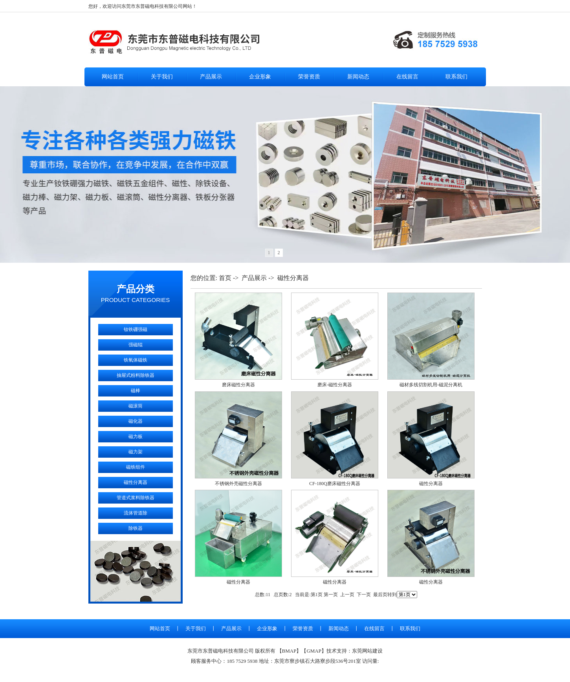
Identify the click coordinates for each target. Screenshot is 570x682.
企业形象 (260, 77)
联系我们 (456, 77)
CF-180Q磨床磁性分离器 (334, 483)
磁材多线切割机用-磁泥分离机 (431, 384)
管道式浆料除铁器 (135, 497)
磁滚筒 (135, 406)
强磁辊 (135, 344)
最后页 (380, 594)
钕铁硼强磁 (135, 329)
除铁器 (135, 528)
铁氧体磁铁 (135, 360)
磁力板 (135, 436)
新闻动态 (358, 77)
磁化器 (135, 421)
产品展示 (211, 77)
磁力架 (135, 452)
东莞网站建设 (367, 651)
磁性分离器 (135, 482)
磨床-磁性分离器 (334, 384)
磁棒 (135, 390)
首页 (225, 278)
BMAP (289, 651)
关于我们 (162, 77)
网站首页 (113, 77)
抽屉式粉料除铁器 (135, 375)
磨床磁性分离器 (238, 384)
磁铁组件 (135, 467)
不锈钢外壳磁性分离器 (238, 483)
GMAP (313, 651)
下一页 (364, 594)
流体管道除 (135, 513)
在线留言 (407, 77)
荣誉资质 (309, 77)
